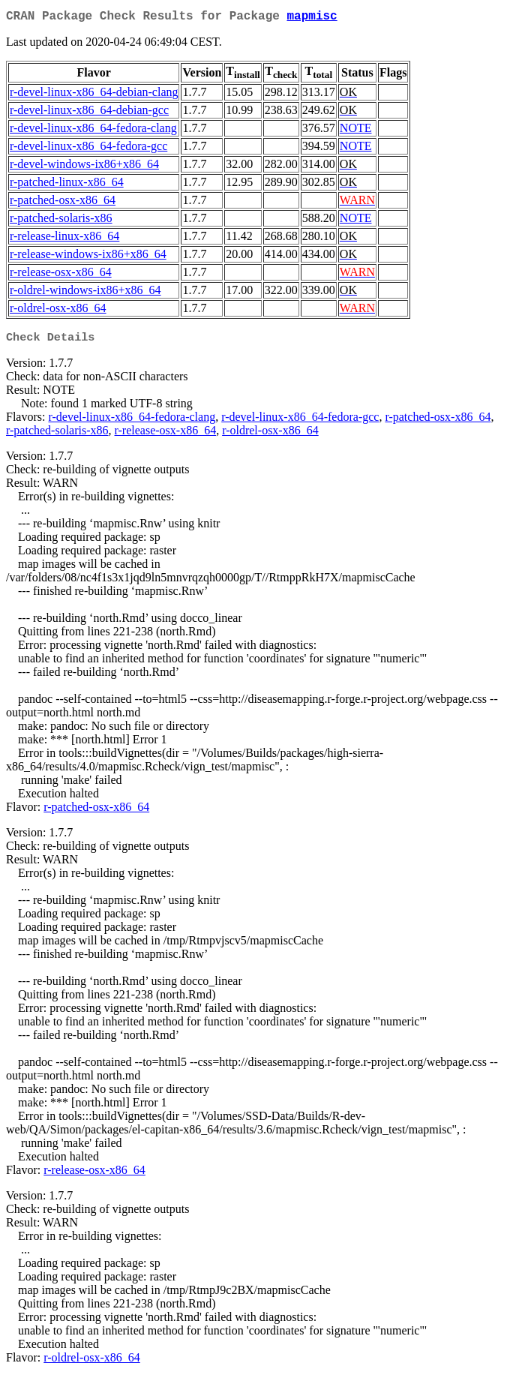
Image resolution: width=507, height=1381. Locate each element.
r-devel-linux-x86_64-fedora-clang (93, 131)
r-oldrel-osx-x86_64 (58, 311)
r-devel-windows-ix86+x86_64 (84, 167)
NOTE (356, 131)
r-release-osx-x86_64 (61, 275)
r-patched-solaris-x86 (61, 221)
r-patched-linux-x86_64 (67, 185)
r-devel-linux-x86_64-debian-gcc (89, 113)
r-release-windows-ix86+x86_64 (88, 257)
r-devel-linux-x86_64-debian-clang (94, 95)
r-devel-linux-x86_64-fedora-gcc (88, 149)
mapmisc (311, 18)
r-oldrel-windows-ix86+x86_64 (85, 293)
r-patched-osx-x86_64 (63, 203)
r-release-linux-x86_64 (64, 239)
